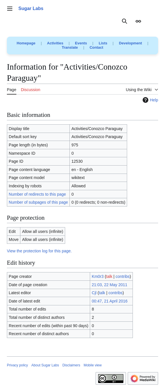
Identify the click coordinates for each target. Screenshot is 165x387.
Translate (70, 47)
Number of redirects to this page (37, 194)
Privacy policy (17, 365)
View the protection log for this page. (39, 251)
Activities (55, 43)
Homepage (26, 43)
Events (81, 43)
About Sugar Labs (45, 365)
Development (130, 43)
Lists (103, 43)
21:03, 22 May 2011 (109, 284)
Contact (96, 47)
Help (149, 100)
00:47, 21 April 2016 (110, 301)
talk (109, 276)
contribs (123, 276)
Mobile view (93, 365)
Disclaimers (71, 365)
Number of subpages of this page (38, 202)
